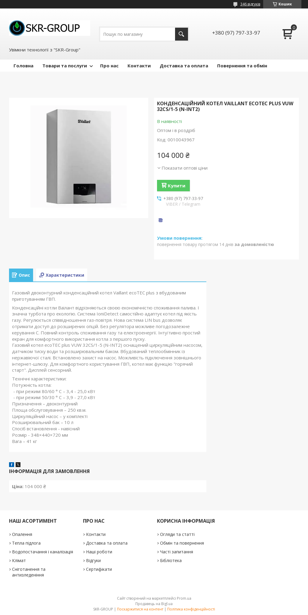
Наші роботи (99, 552)
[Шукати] (181, 34)
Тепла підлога (26, 543)
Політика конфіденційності (191, 609)
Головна (23, 66)
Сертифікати (99, 569)
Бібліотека (171, 560)
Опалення (22, 534)
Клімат (19, 560)
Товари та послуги (64, 66)
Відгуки (93, 560)
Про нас (109, 66)
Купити (176, 186)
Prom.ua (184, 598)
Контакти (139, 66)
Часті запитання (176, 552)
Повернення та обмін (242, 66)
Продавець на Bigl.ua (154, 603)
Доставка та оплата (184, 66)
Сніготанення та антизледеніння (28, 572)
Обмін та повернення (182, 543)
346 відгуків (250, 4)
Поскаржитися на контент (140, 609)
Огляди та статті (177, 534)
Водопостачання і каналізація (42, 552)
